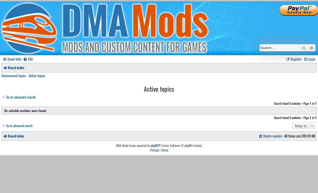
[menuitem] (28, 59)
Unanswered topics (13, 75)
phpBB (154, 145)
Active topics (37, 75)
